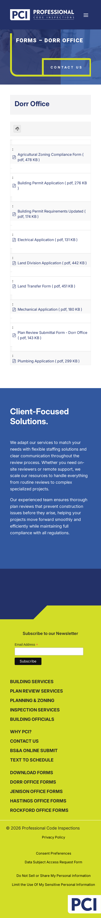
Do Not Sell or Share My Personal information (53, 875)
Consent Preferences (53, 853)
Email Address (26, 644)
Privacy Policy (53, 837)
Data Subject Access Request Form (53, 862)
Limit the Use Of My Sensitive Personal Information (53, 884)
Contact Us (67, 67)
